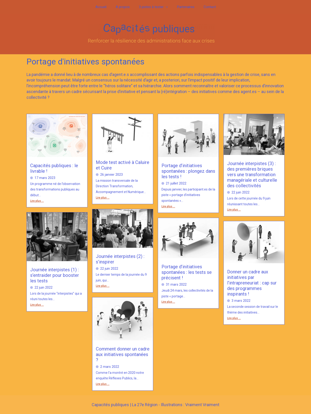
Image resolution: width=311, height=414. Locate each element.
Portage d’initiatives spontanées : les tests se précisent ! (186, 272)
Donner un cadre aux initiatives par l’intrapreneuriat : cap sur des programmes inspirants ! (252, 283)
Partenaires (183, 7)
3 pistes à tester (153, 7)
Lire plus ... (37, 200)
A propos (125, 7)
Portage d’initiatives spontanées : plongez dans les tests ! (188, 171)
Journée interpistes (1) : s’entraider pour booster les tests (54, 275)
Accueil (105, 7)
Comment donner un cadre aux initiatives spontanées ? (123, 354)
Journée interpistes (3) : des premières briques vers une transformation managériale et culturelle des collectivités (252, 174)
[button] (166, 7)
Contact (205, 7)
